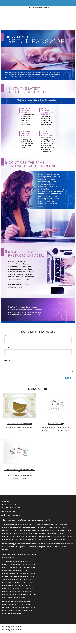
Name (6, 335)
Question (6, 360)
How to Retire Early (56, 424)
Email (6, 348)
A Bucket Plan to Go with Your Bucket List (19, 471)
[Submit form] (68, 378)
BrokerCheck (46, 520)
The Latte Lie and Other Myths (19, 424)
